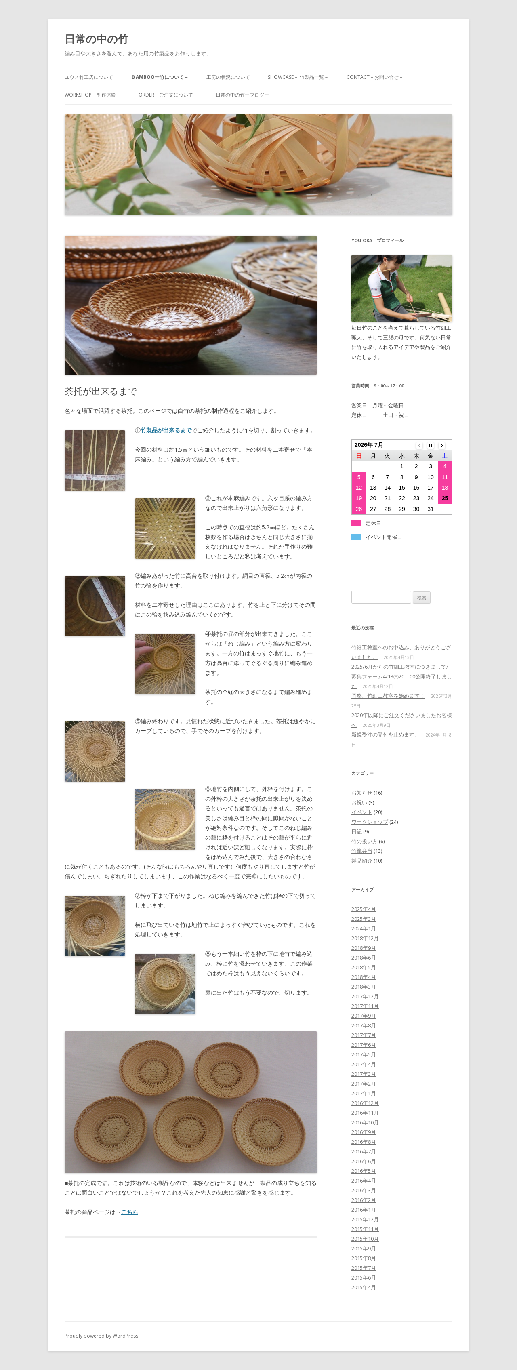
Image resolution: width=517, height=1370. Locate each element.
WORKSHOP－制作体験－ (93, 94)
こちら (129, 1212)
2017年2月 (363, 1083)
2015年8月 (363, 1258)
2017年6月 (363, 1044)
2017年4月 (363, 1064)
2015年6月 (363, 1277)
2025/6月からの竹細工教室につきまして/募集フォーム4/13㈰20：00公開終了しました (401, 676)
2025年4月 (363, 909)
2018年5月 (363, 967)
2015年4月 (363, 1287)
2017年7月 (363, 1035)
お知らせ (361, 792)
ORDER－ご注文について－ (168, 94)
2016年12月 (365, 1103)
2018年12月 (365, 938)
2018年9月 (363, 947)
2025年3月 (363, 918)
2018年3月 (363, 986)
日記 (356, 831)
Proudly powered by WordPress (101, 1335)
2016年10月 (365, 1122)
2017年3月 (363, 1073)
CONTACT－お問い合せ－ (375, 77)
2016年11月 (365, 1112)
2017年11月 (365, 1006)
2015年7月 (363, 1267)
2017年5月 (363, 1054)
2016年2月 (363, 1200)
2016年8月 (363, 1141)
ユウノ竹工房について (89, 77)
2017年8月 (363, 1025)
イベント (361, 812)
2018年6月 (363, 957)
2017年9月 (363, 1015)
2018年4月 (363, 977)
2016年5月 (363, 1170)
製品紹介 (361, 860)
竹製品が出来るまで (166, 430)
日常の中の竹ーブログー (242, 94)
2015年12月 (365, 1219)
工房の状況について (228, 77)
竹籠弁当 (361, 850)
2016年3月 (363, 1190)
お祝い (359, 802)
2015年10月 (365, 1238)
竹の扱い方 (364, 841)
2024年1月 (363, 928)
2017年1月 (363, 1093)
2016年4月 (363, 1180)
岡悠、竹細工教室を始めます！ (388, 695)
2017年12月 (365, 996)
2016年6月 (363, 1161)
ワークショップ (369, 821)
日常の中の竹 (96, 39)
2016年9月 (363, 1132)
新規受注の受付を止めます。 (385, 734)
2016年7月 (363, 1151)
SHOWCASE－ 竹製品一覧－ (298, 77)
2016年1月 (363, 1209)
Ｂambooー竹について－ (160, 77)
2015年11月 (365, 1229)
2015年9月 (363, 1248)
